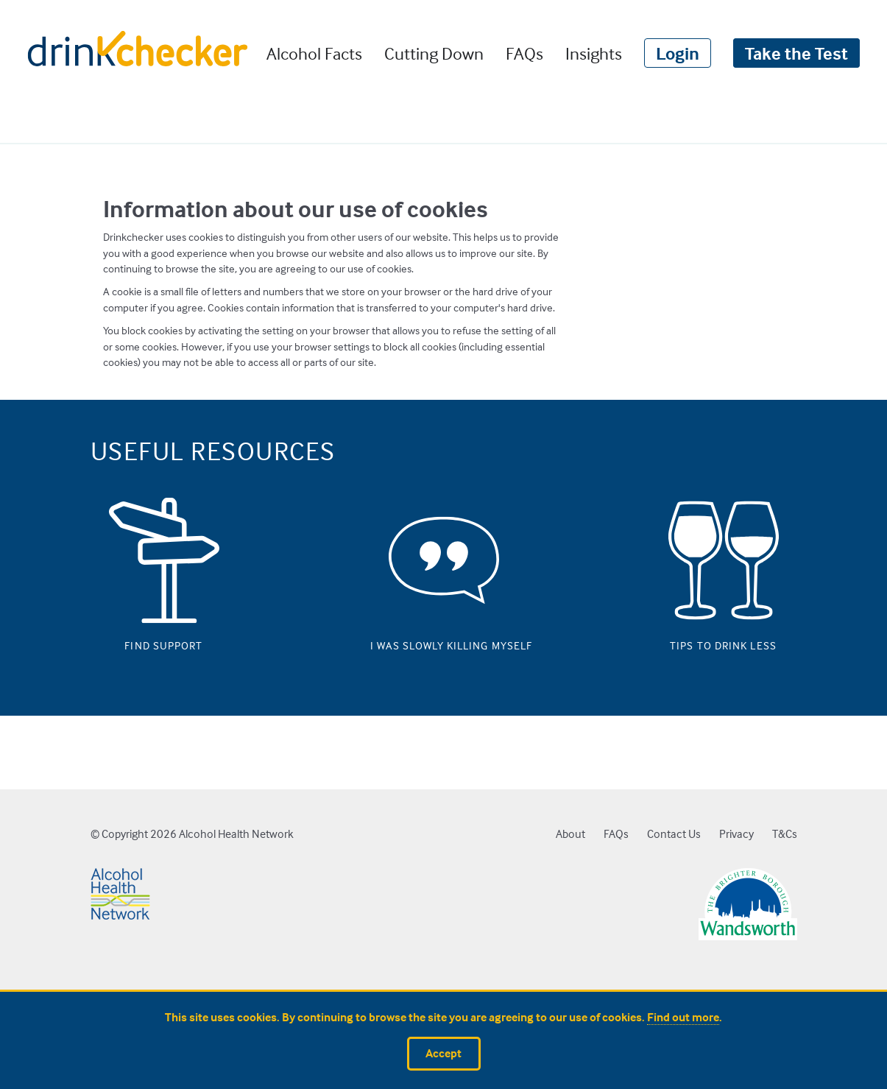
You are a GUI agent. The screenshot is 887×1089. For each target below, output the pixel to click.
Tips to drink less (723, 642)
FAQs (524, 53)
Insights (593, 53)
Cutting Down (434, 53)
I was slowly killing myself (443, 642)
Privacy (736, 834)
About (570, 834)
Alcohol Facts (314, 53)
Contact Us (674, 834)
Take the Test (796, 53)
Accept (443, 1053)
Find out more (683, 1017)
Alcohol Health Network (236, 834)
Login (677, 53)
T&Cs (784, 834)
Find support (163, 642)
